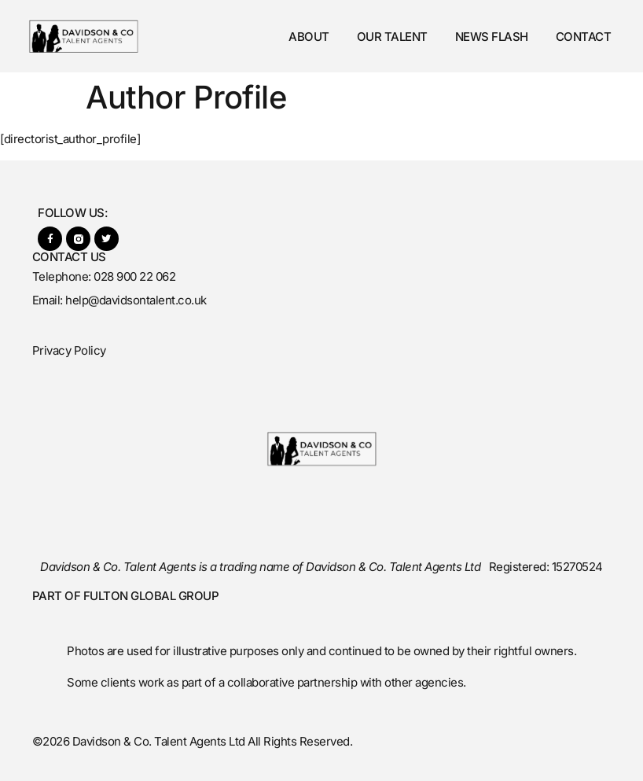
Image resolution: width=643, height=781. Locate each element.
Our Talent (392, 36)
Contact (584, 36)
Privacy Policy (69, 350)
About (308, 36)
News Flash (491, 36)
